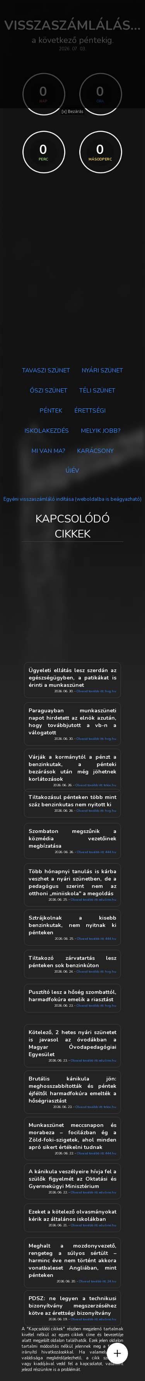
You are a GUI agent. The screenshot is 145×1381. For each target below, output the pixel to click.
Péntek (50, 410)
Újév (72, 470)
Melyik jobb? (101, 431)
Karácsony (95, 451)
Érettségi (90, 410)
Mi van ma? (48, 451)
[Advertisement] (72, 279)
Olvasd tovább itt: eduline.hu (93, 899)
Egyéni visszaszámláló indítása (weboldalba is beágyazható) (72, 499)
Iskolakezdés (46, 431)
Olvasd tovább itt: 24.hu (97, 1281)
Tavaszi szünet (46, 370)
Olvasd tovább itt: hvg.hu (96, 691)
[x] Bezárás (72, 111)
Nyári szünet (102, 370)
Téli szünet (97, 390)
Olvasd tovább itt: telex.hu (95, 1106)
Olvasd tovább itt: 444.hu (96, 852)
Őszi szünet (48, 390)
